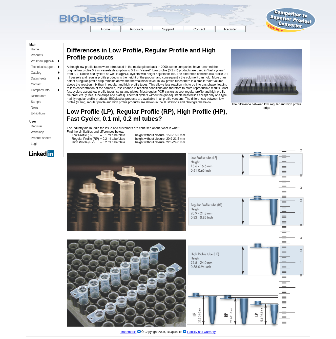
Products (37, 55)
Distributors (38, 96)
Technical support (42, 67)
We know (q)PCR (42, 61)
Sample (36, 102)
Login (34, 144)
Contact (36, 84)
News (34, 107)
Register (36, 126)
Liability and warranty (201, 332)
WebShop (37, 132)
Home (35, 49)
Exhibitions (38, 113)
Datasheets (38, 78)
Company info (40, 90)
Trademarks (128, 332)
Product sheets (41, 138)
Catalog (36, 72)
